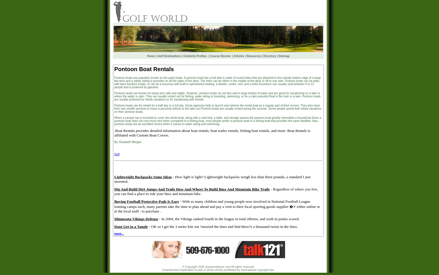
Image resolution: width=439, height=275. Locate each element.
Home (151, 56)
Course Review (220, 56)
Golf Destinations (169, 56)
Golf (116, 154)
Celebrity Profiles (196, 56)
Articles (239, 56)
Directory (270, 56)
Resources (254, 56)
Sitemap (284, 56)
